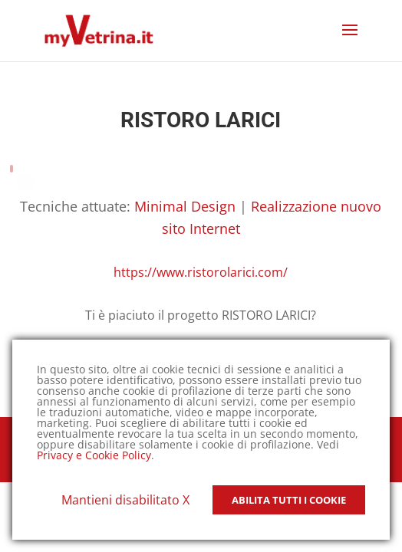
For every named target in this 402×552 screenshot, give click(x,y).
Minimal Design (185, 206)
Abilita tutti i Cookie (289, 500)
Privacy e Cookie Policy (94, 455)
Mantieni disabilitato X (125, 499)
